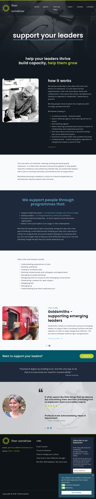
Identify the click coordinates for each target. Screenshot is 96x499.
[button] (63, 485)
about (45, 7)
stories (80, 7)
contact (90, 7)
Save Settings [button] (76, 492)
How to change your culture (47, 454)
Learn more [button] (66, 482)
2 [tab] (49, 346)
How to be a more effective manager (50, 458)
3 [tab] (51, 428)
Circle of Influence (43, 450)
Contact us (86, 356)
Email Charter (42, 447)
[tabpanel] (48, 323)
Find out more (55, 338)
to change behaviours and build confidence (53, 215)
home (36, 7)
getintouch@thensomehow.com (20, 447)
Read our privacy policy (82, 465)
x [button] (92, 475)
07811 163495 (14, 451)
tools (70, 7)
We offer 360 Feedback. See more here (51, 462)
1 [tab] (47, 346)
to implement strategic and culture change (61, 213)
